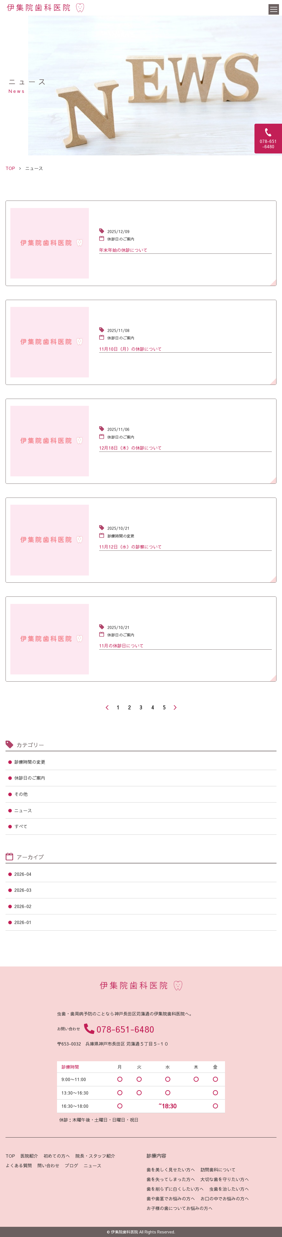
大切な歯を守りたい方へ (224, 1179)
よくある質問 (19, 1165)
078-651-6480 (125, 1029)
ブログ (71, 1165)
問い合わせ (48, 1165)
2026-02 (22, 906)
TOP (10, 1156)
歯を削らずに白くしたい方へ (175, 1189)
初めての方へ (57, 1156)
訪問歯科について (218, 1169)
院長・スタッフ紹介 (95, 1156)
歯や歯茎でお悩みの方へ (171, 1198)
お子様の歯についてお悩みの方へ (180, 1208)
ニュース (23, 810)
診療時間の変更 (29, 762)
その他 (21, 794)
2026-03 (22, 890)
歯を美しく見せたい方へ (171, 1169)
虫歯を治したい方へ (229, 1189)
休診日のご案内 (29, 778)
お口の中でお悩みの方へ (224, 1198)
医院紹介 (29, 1156)
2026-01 (22, 922)
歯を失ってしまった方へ (171, 1179)
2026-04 (22, 874)
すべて (21, 826)
